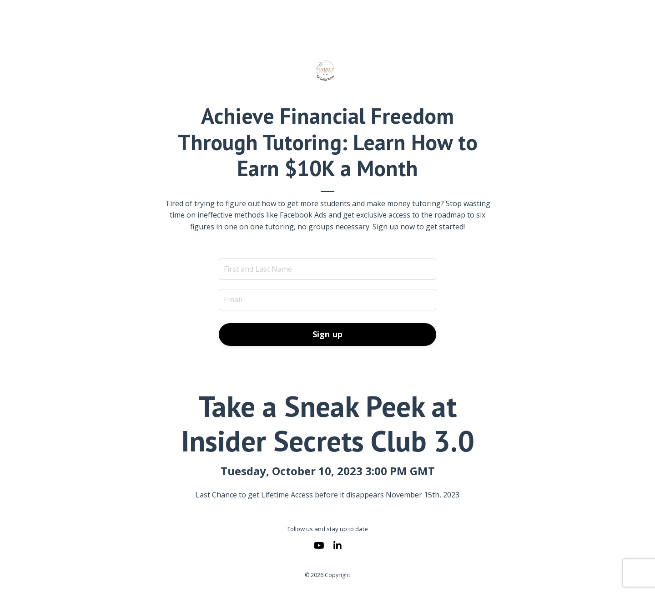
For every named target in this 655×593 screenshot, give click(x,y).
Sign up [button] (327, 334)
